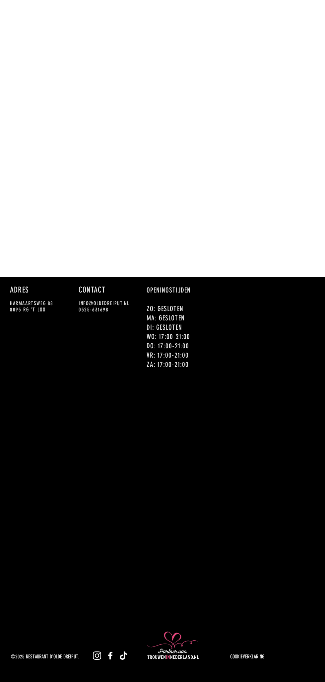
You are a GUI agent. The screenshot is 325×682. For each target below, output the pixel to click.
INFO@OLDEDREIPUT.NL (104, 303)
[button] (123, 9)
